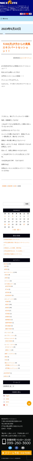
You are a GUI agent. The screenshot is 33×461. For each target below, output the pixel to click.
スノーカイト (8, 332)
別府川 (7, 304)
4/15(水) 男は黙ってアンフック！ (12, 239)
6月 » (18, 229)
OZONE (8, 292)
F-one (7, 289)
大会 (6, 359)
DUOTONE (8, 286)
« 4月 (14, 229)
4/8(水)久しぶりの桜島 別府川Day (12, 248)
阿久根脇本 (8, 325)
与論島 (7, 301)
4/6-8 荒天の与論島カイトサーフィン (13, 254)
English (7, 395)
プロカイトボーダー (10, 338)
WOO (6, 277)
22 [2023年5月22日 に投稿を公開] (5, 224)
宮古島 (7, 310)
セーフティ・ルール (10, 335)
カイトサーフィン (26, 58)
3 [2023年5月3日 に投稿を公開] (12, 216)
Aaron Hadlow (9, 341)
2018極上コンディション (12, 365)
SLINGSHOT (9, 295)
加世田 (7, 307)
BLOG (5, 264)
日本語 (7, 399)
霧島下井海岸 (9, 328)
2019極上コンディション (12, 368)
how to (6, 274)
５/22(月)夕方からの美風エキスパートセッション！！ (16, 47)
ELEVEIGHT (7, 373)
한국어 (7, 402)
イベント (7, 281)
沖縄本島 (8, 316)
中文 (7, 405)
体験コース (8, 350)
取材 (6, 356)
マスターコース (9, 347)
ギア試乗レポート (9, 284)
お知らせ (6, 376)
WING (6, 269)
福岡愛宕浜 (8, 319)
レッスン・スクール (10, 344)
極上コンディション (10, 362)
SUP (6, 266)
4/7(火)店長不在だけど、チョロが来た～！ (14, 251)
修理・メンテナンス (10, 353)
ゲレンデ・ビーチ (9, 299)
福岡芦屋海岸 (9, 322)
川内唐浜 (8, 313)
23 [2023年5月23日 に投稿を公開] (9, 224)
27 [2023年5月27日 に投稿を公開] (24, 224)
